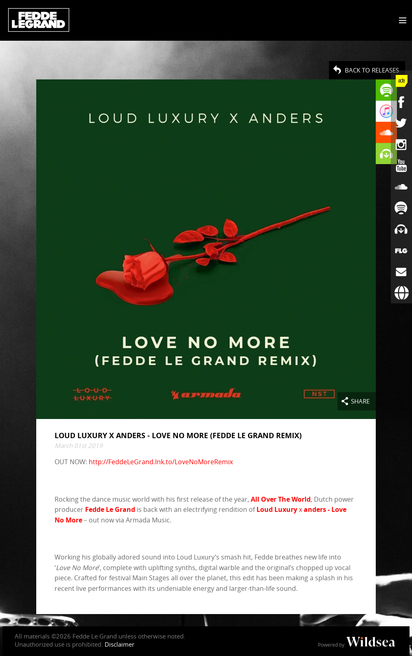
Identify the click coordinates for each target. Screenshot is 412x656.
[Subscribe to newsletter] (401, 271)
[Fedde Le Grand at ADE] (401, 81)
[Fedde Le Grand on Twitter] (401, 123)
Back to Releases (372, 70)
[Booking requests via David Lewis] (401, 292)
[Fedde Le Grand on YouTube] (401, 165)
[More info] (401, 250)
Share (360, 401)
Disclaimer (119, 644)
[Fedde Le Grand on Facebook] (401, 102)
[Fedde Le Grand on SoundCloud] (401, 186)
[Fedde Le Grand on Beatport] (401, 229)
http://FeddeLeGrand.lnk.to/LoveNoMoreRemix (161, 462)
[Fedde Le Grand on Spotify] (401, 208)
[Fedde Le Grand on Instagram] (401, 144)
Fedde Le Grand (38, 20)
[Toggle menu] (401, 21)
